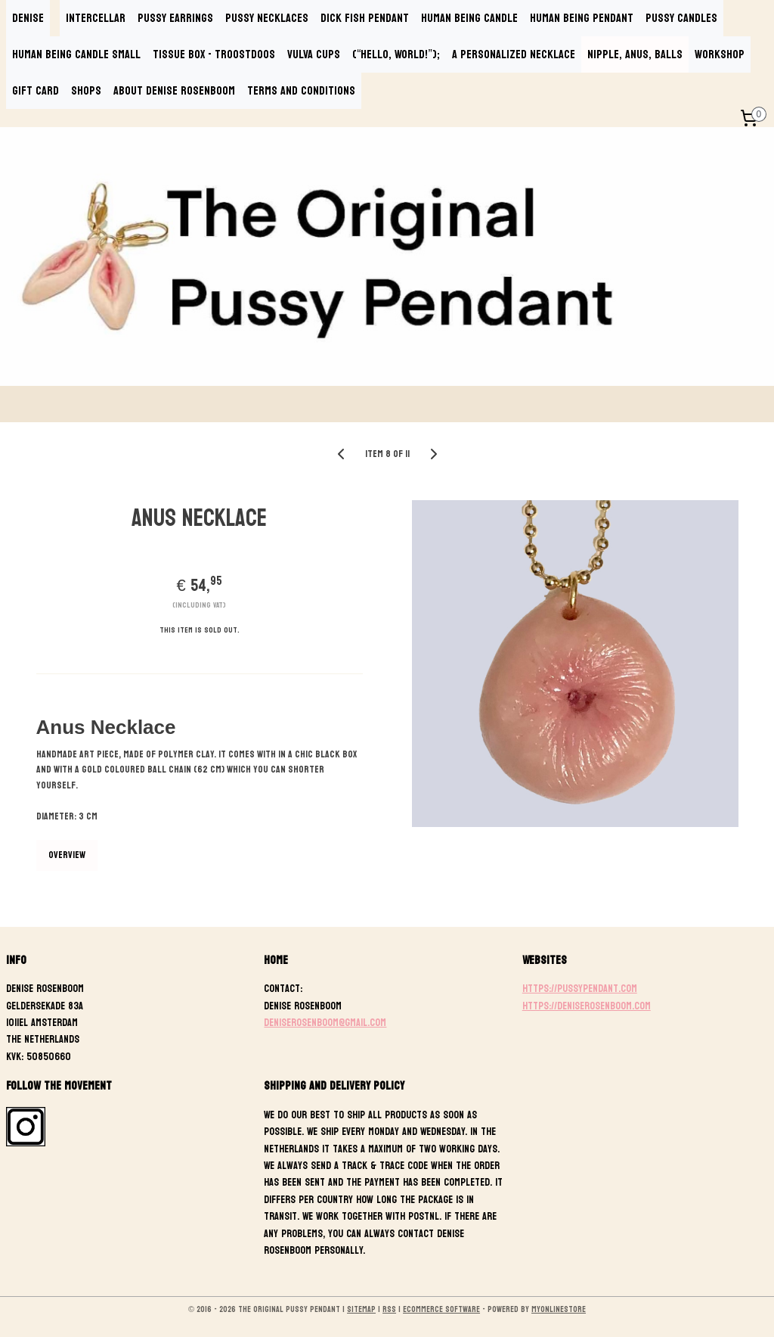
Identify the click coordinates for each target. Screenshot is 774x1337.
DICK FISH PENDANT (364, 18)
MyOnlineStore (558, 1309)
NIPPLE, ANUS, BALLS (635, 54)
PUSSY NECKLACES (266, 18)
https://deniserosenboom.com (586, 1006)
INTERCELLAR (95, 18)
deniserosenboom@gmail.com (325, 1022)
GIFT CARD (35, 90)
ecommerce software (441, 1309)
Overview (66, 855)
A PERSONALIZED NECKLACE (513, 54)
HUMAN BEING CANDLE (469, 18)
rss (389, 1309)
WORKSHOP (720, 54)
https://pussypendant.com (579, 988)
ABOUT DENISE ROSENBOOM (174, 90)
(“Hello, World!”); (396, 54)
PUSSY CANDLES (681, 18)
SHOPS (86, 90)
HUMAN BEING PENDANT (581, 18)
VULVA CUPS (313, 54)
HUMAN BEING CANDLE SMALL (76, 54)
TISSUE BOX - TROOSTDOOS (214, 54)
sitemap (361, 1309)
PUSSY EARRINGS (175, 18)
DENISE (28, 18)
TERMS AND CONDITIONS (301, 90)
